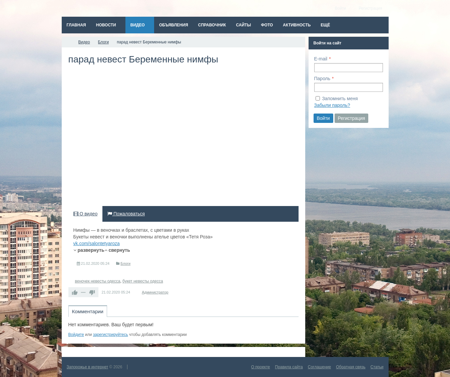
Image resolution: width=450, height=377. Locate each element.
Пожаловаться (126, 213)
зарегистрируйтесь (110, 334)
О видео (85, 213)
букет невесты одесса (142, 281)
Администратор (155, 292)
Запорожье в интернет (87, 367)
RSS (296, 327)
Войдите (76, 334)
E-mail (321, 58)
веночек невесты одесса (97, 281)
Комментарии (87, 311)
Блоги (125, 263)
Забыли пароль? (332, 105)
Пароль (322, 78)
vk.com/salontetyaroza (96, 243)
